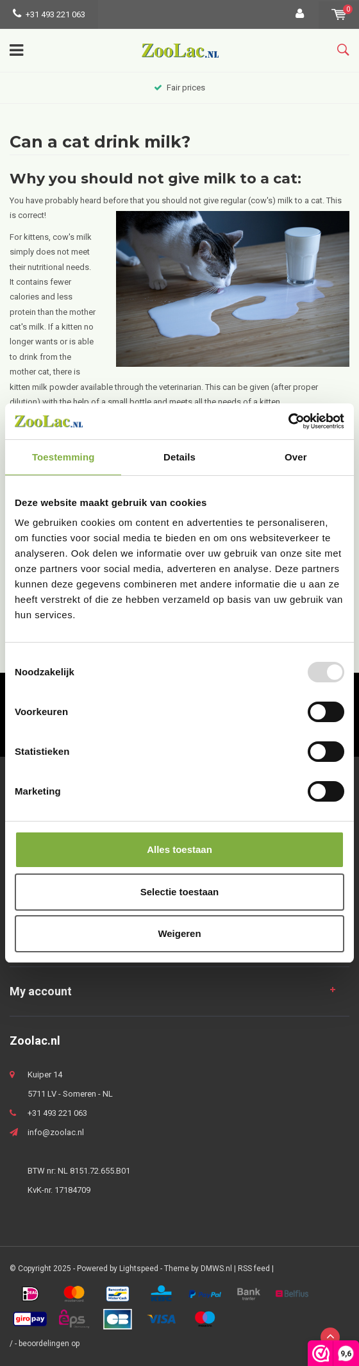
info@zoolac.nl (56, 1132)
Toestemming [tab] (63, 456)
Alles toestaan (179, 849)
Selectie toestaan (179, 891)
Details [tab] (179, 456)
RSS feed (254, 1268)
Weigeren (179, 933)
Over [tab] (296, 456)
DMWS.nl (216, 1268)
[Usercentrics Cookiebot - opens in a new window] (288, 421)
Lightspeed (138, 1268)
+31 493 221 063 (49, 14)
